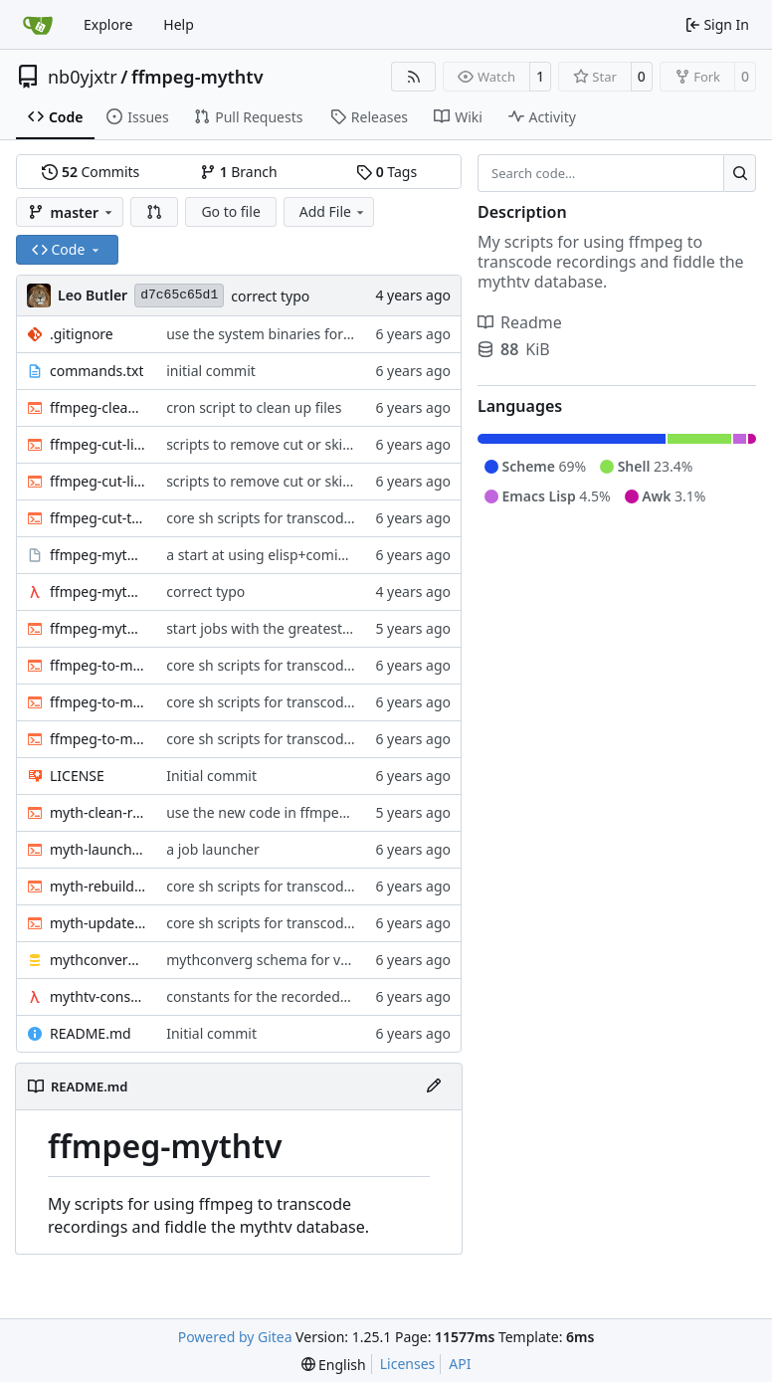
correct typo (270, 296)
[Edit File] (434, 1086)
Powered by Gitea (235, 1336)
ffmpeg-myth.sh (98, 628)
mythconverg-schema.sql (98, 959)
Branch (239, 171)
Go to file (230, 211)
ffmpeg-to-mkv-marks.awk (98, 665)
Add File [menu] (333, 211)
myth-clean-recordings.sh (98, 812)
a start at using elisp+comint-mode (280, 554)
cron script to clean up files (253, 407)
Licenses (408, 1363)
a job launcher (213, 849)
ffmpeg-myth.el (98, 554)
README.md (90, 1033)
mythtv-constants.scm (98, 996)
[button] (154, 212)
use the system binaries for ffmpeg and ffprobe (320, 333)
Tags (386, 171)
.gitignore (81, 333)
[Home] (38, 25)
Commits (90, 171)
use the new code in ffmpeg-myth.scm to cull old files (339, 812)
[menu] (333, 1364)
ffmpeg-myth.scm (98, 591)
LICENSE (77, 775)
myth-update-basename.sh (98, 922)
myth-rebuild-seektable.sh (98, 886)
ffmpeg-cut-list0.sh (98, 444)
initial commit (211, 370)
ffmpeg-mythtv (197, 77)
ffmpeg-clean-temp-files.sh (98, 407)
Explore (108, 24)
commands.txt (96, 370)
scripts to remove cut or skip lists (273, 444)
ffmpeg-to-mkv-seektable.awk (98, 701)
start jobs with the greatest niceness (284, 628)
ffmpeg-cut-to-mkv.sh (98, 517)
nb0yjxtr (82, 77)
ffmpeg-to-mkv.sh (98, 738)
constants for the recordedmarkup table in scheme (331, 996)
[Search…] (739, 173)
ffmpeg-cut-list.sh (98, 481)
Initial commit (211, 775)
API (460, 1363)
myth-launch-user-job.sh (98, 849)
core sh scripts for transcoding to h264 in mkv (315, 517)
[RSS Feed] (414, 77)
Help (178, 24)
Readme (520, 322)
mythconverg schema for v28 (261, 959)
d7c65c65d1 (179, 295)
